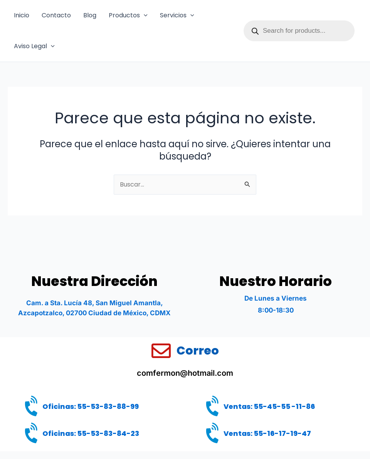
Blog (89, 15)
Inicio (21, 15)
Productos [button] (128, 15)
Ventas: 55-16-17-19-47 (267, 433)
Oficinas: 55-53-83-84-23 (90, 433)
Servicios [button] (177, 15)
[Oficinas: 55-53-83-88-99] (32, 407)
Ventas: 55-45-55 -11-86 (269, 406)
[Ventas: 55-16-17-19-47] (214, 434)
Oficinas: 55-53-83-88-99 (90, 406)
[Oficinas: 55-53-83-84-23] (32, 434)
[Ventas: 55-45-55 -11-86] (214, 407)
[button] (144, 15)
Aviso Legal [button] (34, 46)
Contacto (56, 15)
